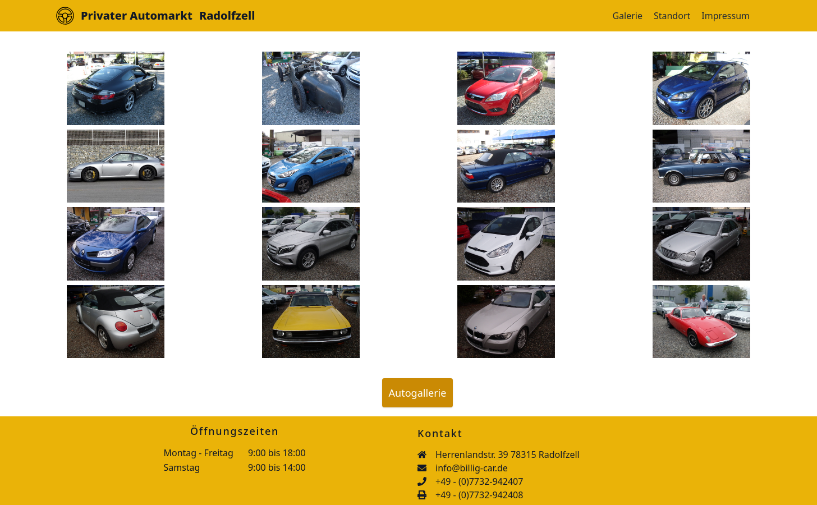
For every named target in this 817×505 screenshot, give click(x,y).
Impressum (725, 16)
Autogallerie (418, 393)
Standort (672, 16)
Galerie (627, 16)
